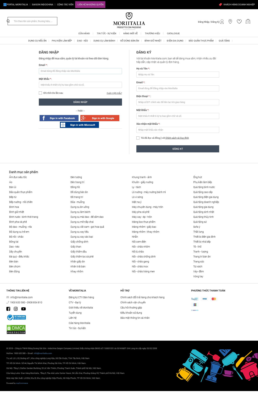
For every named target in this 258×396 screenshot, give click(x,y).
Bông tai (13, 241)
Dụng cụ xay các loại (82, 236)
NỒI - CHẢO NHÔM (141, 246)
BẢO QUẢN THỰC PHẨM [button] (201, 40)
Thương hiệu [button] (152, 33)
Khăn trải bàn (78, 266)
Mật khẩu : (45, 78)
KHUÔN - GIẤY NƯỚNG (142, 182)
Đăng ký (178, 148)
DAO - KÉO (14, 246)
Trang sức (198, 261)
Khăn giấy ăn (78, 261)
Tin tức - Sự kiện (77, 328)
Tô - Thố (197, 246)
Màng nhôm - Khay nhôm (145, 231)
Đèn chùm (14, 266)
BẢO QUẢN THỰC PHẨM (20, 192)
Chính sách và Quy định (177, 138)
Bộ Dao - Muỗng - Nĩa (20, 226)
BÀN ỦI (12, 187)
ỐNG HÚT (197, 177)
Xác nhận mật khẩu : (148, 123)
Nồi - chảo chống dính (144, 256)
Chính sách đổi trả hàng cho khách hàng (142, 297)
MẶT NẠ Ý (137, 202)
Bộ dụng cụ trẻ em (19, 231)
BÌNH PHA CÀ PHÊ (18, 221)
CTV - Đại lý (75, 302)
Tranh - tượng (200, 251)
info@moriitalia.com (21, 297)
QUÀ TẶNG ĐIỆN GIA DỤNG (206, 197)
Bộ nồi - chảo (16, 236)
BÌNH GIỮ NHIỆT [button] (153, 40)
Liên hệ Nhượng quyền (90, 4)
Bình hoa (14, 207)
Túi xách (197, 266)
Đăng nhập (80, 102)
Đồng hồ (75, 187)
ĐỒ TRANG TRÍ (77, 197)
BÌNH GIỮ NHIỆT (16, 211)
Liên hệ (72, 317)
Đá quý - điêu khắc (19, 256)
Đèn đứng (14, 271)
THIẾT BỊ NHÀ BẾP (202, 241)
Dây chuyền (15, 251)
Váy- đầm (198, 271)
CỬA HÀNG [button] (84, 33)
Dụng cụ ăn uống (80, 207)
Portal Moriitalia (15, 4)
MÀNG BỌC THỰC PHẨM (143, 221)
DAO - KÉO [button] (82, 40)
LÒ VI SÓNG (137, 197)
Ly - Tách (136, 187)
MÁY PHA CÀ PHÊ (140, 211)
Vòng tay (198, 276)
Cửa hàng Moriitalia (79, 323)
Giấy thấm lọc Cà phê (82, 256)
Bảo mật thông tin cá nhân (135, 317)
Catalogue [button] (173, 33)
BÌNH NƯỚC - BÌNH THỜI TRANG (23, 216)
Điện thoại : (143, 96)
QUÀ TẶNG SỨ (200, 221)
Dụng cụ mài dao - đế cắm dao (87, 216)
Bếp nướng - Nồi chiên (21, 202)
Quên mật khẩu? (114, 93)
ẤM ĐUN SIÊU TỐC (18, 177)
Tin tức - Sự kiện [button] (106, 33)
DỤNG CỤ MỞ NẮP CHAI (82, 221)
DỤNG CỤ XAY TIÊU (80, 231)
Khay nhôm (77, 271)
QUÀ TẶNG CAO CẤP (203, 192)
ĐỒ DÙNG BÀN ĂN (79, 192)
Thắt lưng (198, 231)
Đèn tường (76, 177)
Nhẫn (135, 236)
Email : (43, 65)
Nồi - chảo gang (140, 261)
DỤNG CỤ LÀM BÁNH (80, 211)
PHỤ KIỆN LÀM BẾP (202, 182)
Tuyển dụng (75, 312)
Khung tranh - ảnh (142, 177)
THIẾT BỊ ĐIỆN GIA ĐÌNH (204, 236)
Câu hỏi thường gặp (131, 307)
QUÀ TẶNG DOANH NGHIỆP (206, 202)
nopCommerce (22, 383)
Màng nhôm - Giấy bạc (144, 226)
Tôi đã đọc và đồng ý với (165, 138)
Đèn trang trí (77, 182)
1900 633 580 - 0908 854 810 (26, 302)
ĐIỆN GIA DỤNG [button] (175, 40)
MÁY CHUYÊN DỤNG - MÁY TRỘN (147, 207)
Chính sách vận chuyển (133, 302)
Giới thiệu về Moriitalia (81, 307)
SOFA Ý (196, 226)
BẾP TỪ (12, 197)
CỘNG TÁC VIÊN (65, 4)
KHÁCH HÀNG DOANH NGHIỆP (237, 4)
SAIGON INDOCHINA (42, 4)
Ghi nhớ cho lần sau (53, 93)
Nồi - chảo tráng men (143, 271)
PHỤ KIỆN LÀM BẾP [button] (62, 40)
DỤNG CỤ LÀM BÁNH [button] (104, 40)
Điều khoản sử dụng (131, 312)
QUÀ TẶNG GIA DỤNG (203, 207)
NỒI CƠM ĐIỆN (139, 241)
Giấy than (76, 246)
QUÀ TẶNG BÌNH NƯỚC (204, 187)
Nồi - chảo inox (140, 266)
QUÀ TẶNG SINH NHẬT (203, 211)
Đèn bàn (13, 261)
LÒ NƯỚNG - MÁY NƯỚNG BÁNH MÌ (149, 192)
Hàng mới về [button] (130, 33)
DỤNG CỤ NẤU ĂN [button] (37, 40)
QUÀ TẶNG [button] (224, 40)
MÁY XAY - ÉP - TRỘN (142, 216)
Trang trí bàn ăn (202, 256)
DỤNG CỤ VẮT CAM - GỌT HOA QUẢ (87, 226)
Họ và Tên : (143, 68)
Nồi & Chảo (138, 251)
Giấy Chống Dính (79, 241)
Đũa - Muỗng (78, 202)
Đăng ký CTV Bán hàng (81, 297)
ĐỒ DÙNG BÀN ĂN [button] (129, 40)
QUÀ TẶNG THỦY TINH (203, 216)
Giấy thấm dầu (79, 251)
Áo (10, 182)
